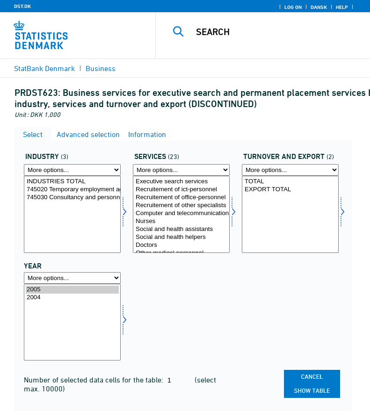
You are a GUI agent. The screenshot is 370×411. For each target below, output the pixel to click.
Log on (293, 7)
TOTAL (290, 182)
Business (101, 68)
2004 (72, 298)
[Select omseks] (290, 214)
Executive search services (181, 182)
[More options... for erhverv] (72, 170)
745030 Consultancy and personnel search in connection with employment (72, 198)
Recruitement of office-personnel (181, 198)
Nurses (181, 221)
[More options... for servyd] (181, 170)
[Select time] (72, 322)
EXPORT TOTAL (290, 190)
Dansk (319, 7)
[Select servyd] (181, 214)
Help (342, 7)
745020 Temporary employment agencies (72, 190)
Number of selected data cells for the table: (94, 379)
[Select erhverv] (72, 214)
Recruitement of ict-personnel (181, 190)
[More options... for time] (72, 278)
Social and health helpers (181, 237)
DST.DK (22, 6)
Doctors (181, 245)
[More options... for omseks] (290, 170)
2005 (72, 290)
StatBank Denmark (44, 68)
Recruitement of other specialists (181, 205)
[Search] (277, 31)
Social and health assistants (181, 229)
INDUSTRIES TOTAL (72, 182)
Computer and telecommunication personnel (181, 213)
